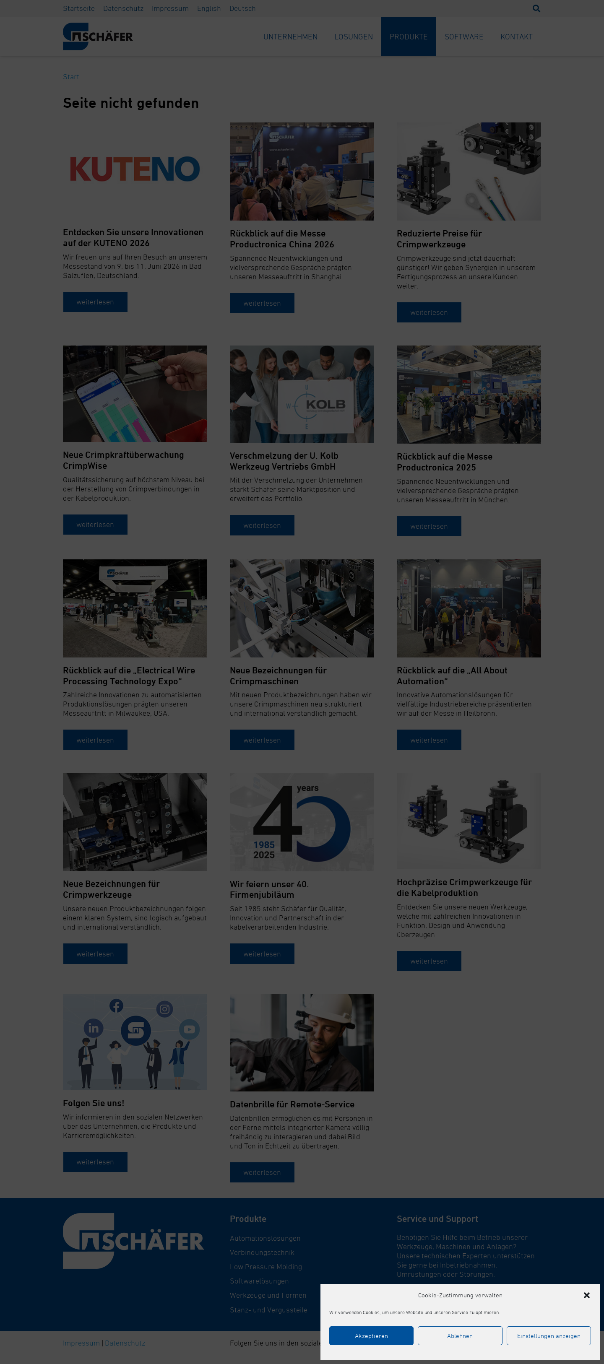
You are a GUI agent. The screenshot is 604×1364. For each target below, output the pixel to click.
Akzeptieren (371, 1335)
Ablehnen (460, 1335)
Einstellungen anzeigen (549, 1335)
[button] (587, 1295)
